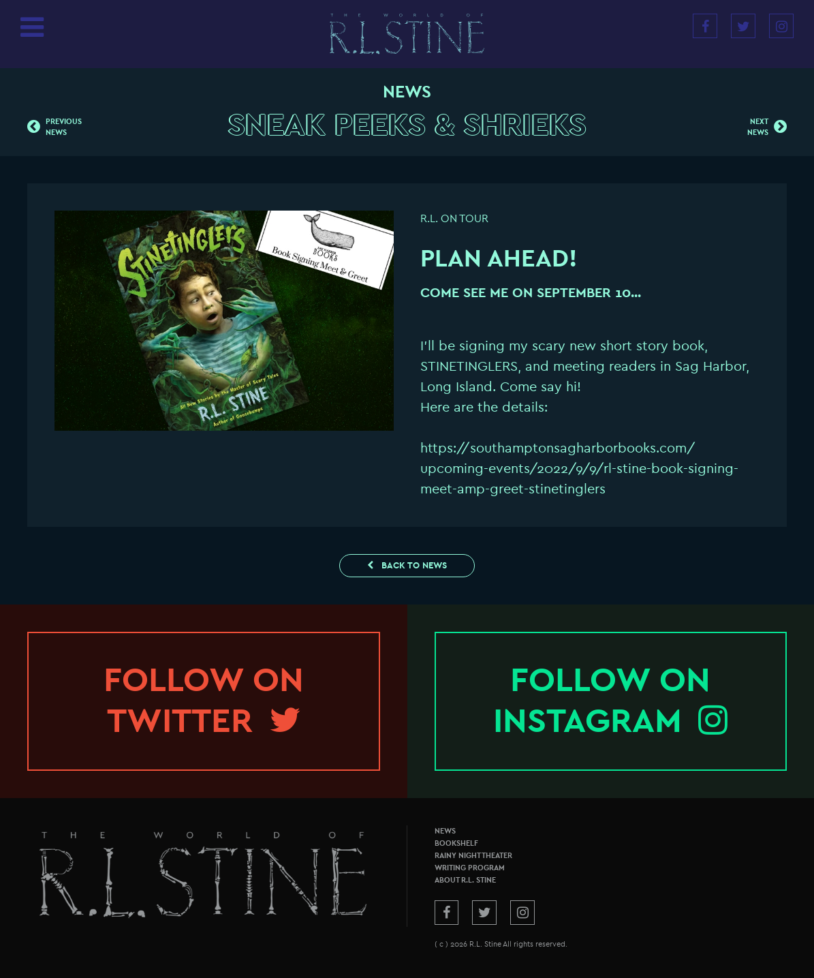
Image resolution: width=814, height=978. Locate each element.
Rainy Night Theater (473, 855)
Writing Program (470, 868)
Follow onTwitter (204, 700)
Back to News (407, 565)
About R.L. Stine (465, 880)
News (445, 831)
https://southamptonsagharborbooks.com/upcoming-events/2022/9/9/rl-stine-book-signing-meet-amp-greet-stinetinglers (579, 468)
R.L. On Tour (454, 219)
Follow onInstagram (610, 700)
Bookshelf (456, 843)
